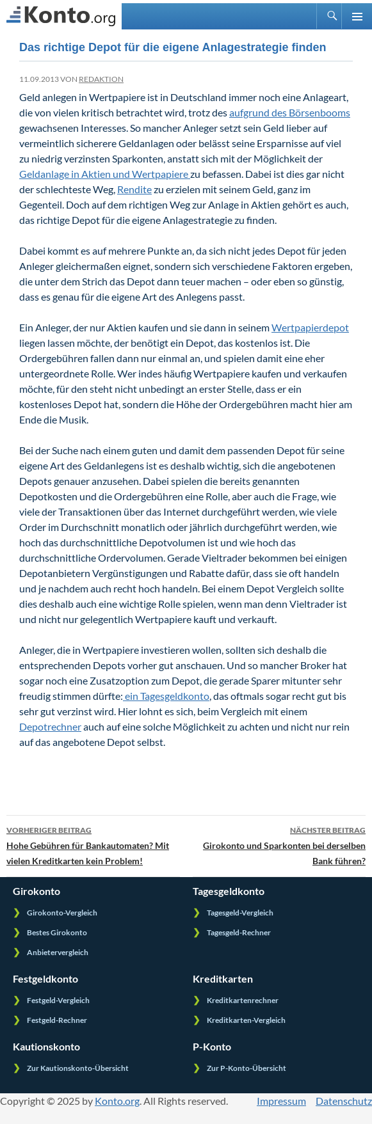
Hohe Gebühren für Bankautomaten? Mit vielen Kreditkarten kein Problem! (93, 844)
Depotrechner (50, 726)
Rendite (134, 189)
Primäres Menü (356, 16)
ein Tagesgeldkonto (166, 696)
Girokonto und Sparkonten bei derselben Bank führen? (279, 844)
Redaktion (101, 79)
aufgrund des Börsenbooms (289, 112)
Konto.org (117, 1101)
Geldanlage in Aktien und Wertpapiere (104, 174)
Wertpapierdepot (310, 327)
